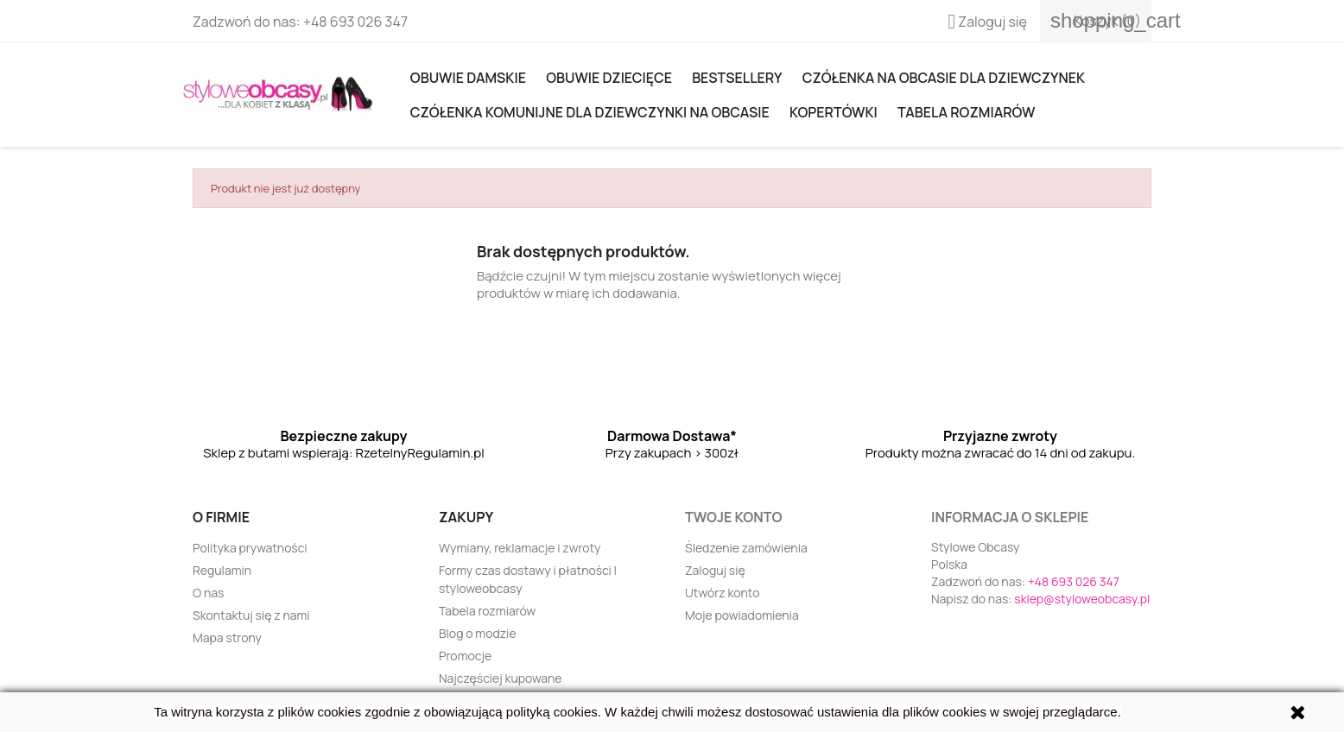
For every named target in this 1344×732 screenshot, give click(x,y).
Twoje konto (733, 517)
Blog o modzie (478, 633)
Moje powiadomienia (742, 615)
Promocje (465, 655)
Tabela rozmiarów (966, 112)
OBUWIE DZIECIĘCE (609, 77)
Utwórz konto (722, 592)
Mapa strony (227, 637)
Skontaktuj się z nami (251, 615)
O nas (208, 592)
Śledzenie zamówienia (746, 548)
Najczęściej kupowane (500, 678)
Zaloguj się (715, 570)
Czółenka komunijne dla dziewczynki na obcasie (590, 112)
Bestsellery (737, 77)
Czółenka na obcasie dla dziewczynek (943, 77)
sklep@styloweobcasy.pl (1082, 598)
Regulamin (222, 570)
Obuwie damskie (468, 77)
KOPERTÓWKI (833, 112)
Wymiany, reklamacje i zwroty (519, 548)
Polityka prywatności (250, 548)
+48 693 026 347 (355, 21)
